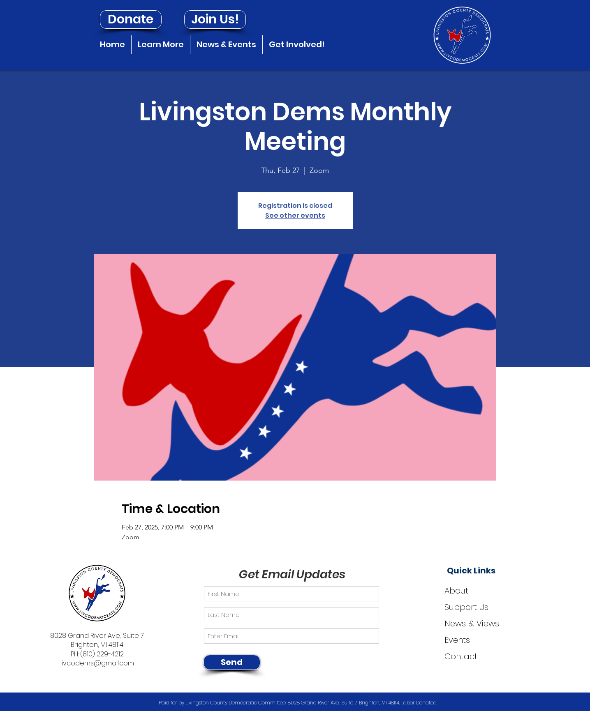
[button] (161, 44)
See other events (295, 215)
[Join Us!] (215, 19)
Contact (460, 656)
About (456, 590)
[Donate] (131, 19)
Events (457, 640)
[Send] (232, 662)
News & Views (471, 623)
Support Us (466, 607)
